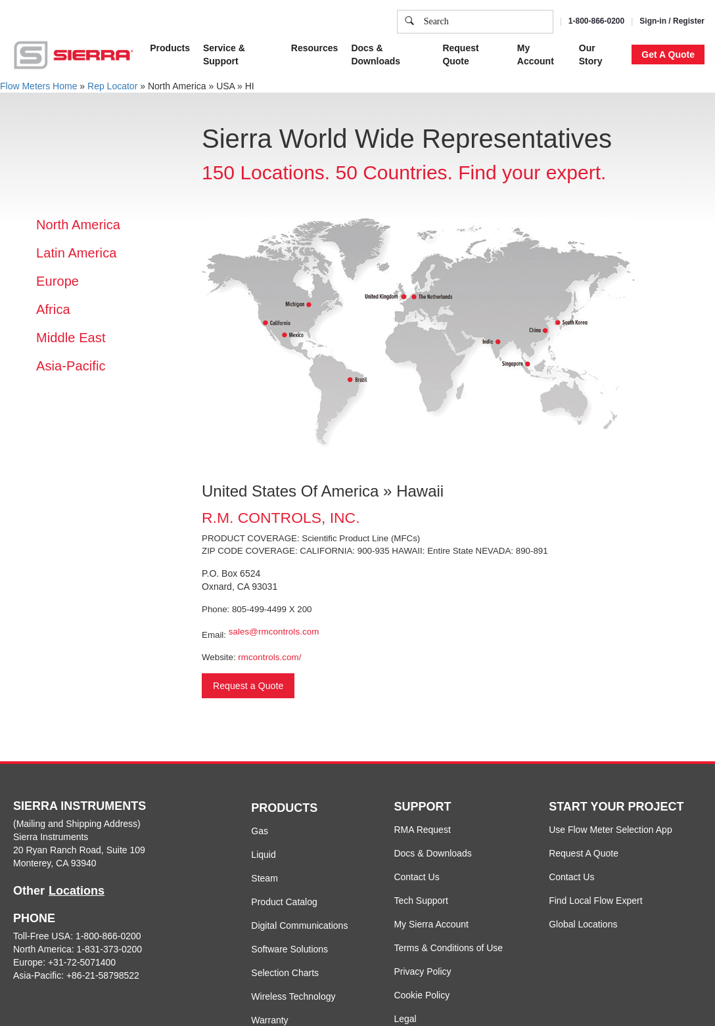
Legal (405, 1019)
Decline (608, 21)
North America (78, 224)
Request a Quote (248, 685)
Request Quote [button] (460, 54)
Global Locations (583, 924)
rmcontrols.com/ (269, 657)
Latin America (76, 253)
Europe (57, 281)
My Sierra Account (431, 924)
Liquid (263, 854)
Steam (264, 878)
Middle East (71, 337)
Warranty (269, 1020)
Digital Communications (299, 925)
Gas (259, 831)
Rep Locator (112, 86)
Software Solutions (289, 949)
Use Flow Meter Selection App (610, 829)
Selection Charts (285, 973)
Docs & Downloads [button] (375, 54)
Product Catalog (284, 902)
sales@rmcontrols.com (274, 631)
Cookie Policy (422, 995)
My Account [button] (535, 54)
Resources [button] (314, 48)
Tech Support (421, 900)
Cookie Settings (487, 21)
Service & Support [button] (224, 54)
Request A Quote (583, 853)
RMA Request (422, 829)
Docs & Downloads (432, 853)
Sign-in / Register (671, 21)
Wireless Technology (293, 996)
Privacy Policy (422, 971)
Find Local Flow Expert (595, 900)
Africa (53, 309)
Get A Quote (668, 54)
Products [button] (170, 48)
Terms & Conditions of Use (448, 948)
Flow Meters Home (38, 86)
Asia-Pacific (71, 366)
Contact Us (416, 877)
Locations (76, 890)
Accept (556, 21)
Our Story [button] (591, 54)
